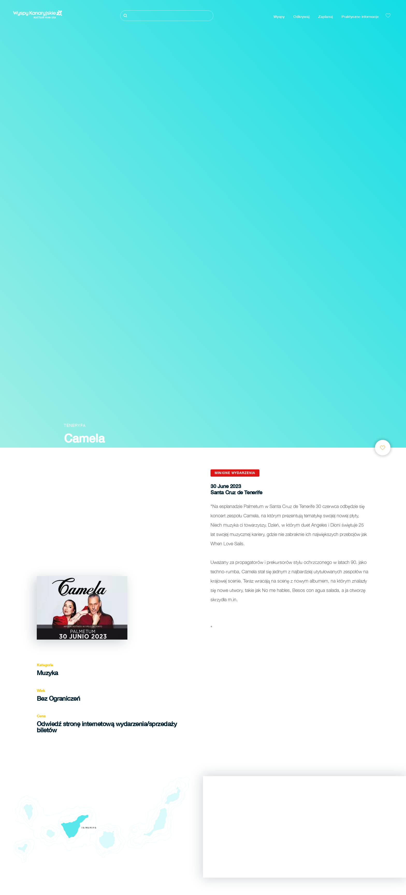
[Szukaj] (166, 15)
